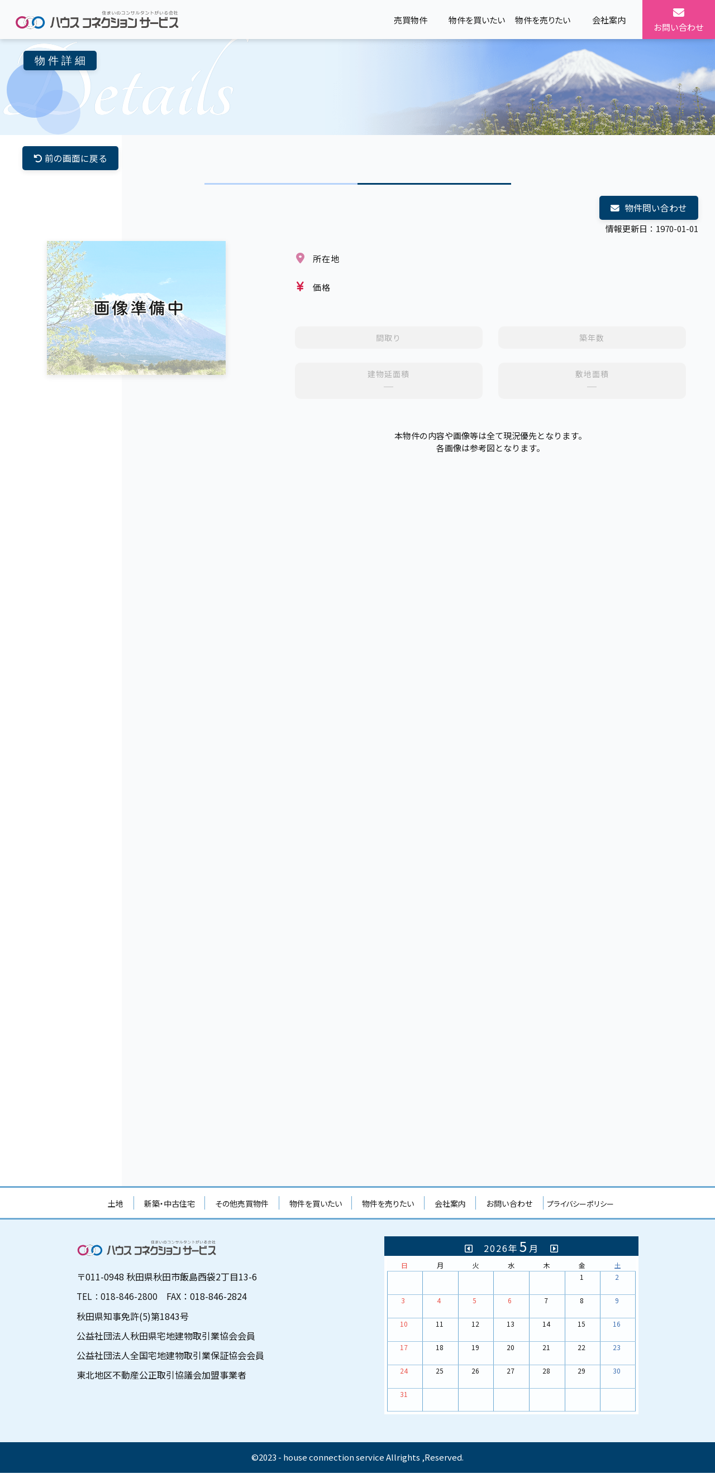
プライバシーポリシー (580, 1205)
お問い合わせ (509, 1204)
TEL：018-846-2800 (118, 1297)
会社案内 (450, 1204)
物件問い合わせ (649, 208)
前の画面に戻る (70, 158)
